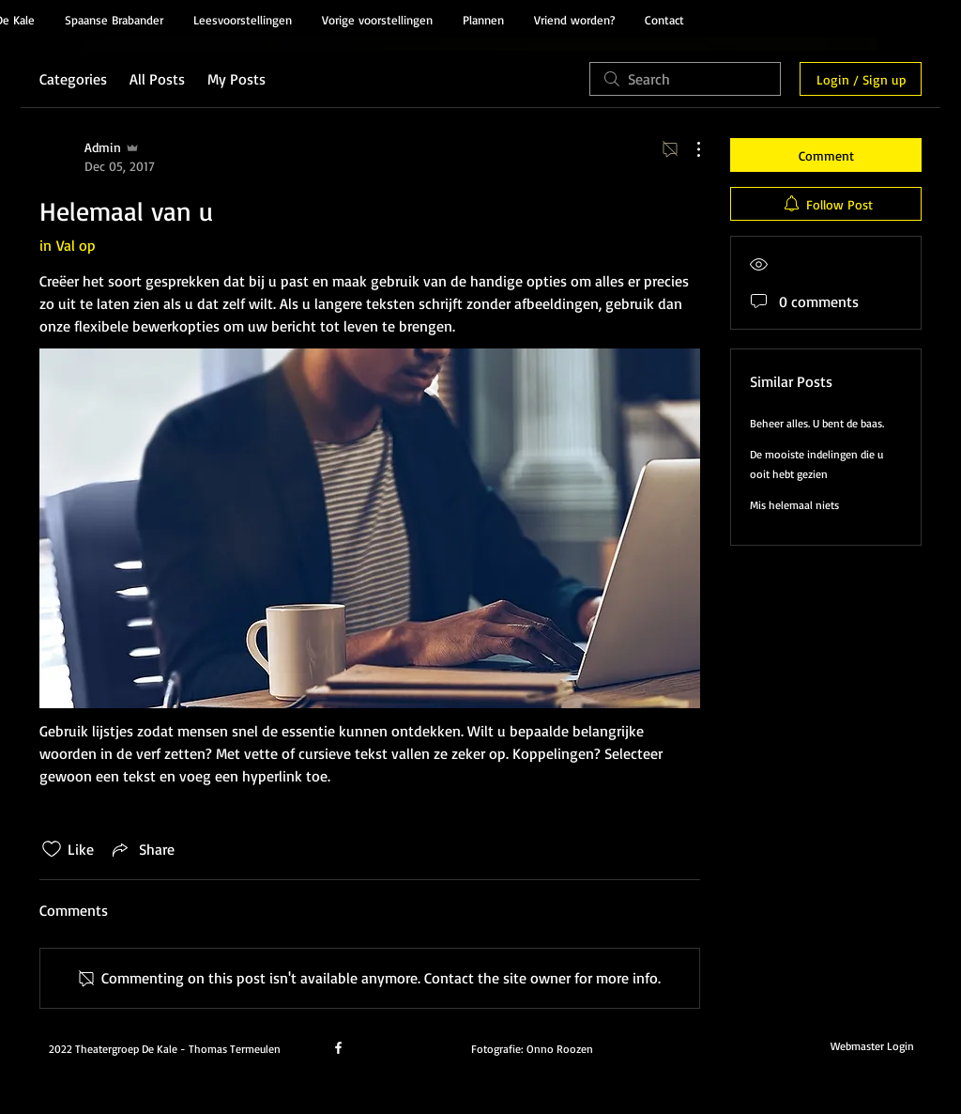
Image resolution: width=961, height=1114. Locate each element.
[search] (685, 79)
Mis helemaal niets (794, 505)
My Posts (236, 79)
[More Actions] (689, 149)
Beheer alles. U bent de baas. (817, 423)
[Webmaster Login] (872, 1046)
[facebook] (338, 1048)
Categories (73, 79)
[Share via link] (142, 849)
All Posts (157, 79)
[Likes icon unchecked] (51, 849)
